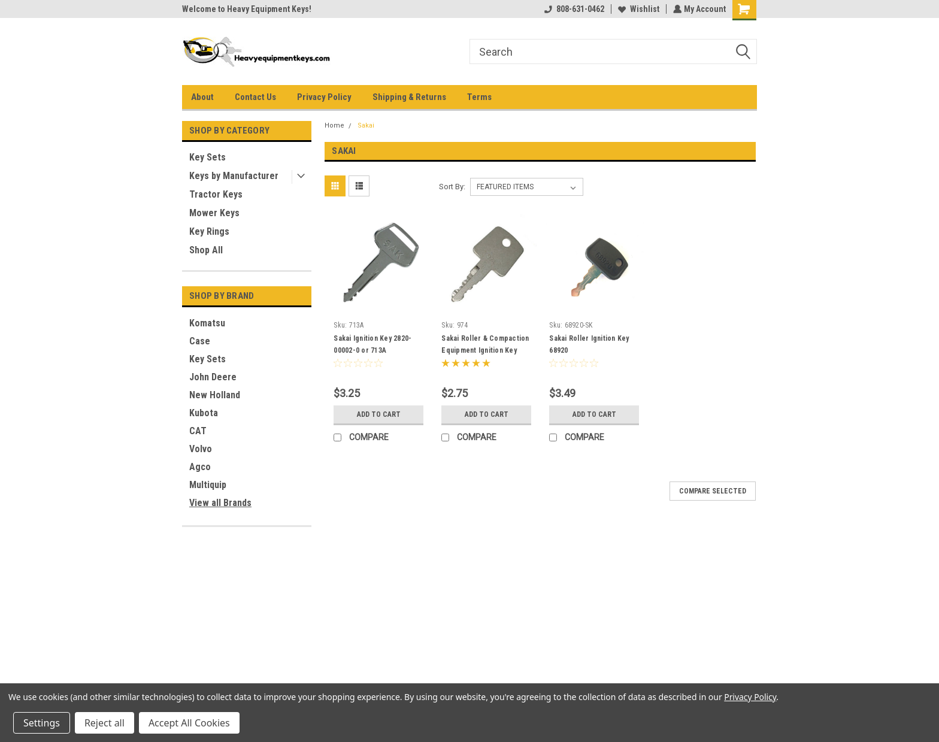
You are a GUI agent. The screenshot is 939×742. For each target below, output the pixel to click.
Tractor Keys (216, 194)
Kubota (203, 413)
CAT (198, 431)
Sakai (366, 125)
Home (334, 125)
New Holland (214, 395)
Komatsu (207, 323)
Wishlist (637, 9)
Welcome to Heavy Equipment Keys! (246, 9)
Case (199, 341)
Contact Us (255, 97)
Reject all (104, 722)
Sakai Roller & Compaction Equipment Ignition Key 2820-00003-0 (485, 350)
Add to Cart (378, 414)
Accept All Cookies (189, 722)
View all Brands (220, 502)
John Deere (213, 377)
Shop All (206, 250)
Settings (41, 722)
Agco (200, 467)
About (202, 97)
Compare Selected (712, 491)
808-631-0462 (573, 9)
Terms (479, 97)
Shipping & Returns (409, 97)
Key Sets (207, 157)
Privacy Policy (324, 97)
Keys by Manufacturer (233, 175)
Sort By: (452, 186)
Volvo (200, 449)
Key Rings (209, 231)
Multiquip (207, 484)
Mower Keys (214, 213)
